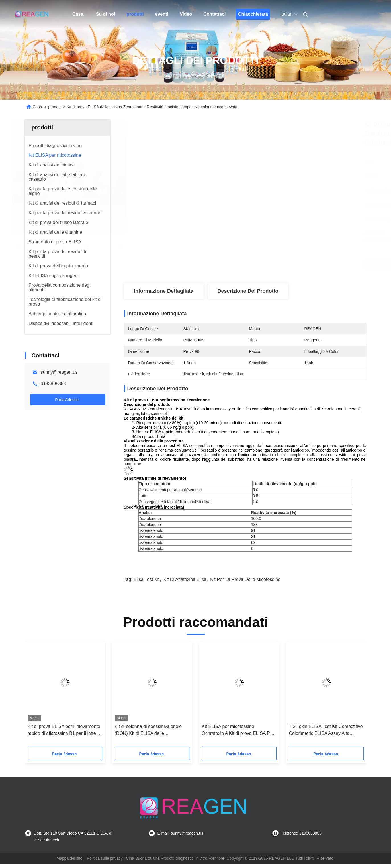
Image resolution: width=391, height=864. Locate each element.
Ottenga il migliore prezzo (277, 264)
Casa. (78, 14)
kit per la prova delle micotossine (245, 579)
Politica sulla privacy (105, 858)
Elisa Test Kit (146, 579)
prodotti (135, 14)
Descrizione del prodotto (247, 291)
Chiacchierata (253, 14)
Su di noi (105, 14)
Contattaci (214, 14)
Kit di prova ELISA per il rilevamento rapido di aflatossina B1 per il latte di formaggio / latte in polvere (64, 730)
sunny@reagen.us (59, 372)
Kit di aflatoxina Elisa (184, 579)
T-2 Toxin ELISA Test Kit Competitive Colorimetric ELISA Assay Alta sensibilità (326, 730)
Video (186, 14)
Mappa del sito (69, 858)
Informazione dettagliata (163, 291)
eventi (161, 14)
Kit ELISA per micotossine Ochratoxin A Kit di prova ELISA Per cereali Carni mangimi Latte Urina (238, 730)
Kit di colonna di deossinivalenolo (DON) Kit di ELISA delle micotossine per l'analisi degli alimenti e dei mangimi (148, 730)
